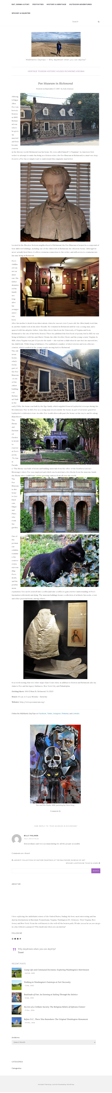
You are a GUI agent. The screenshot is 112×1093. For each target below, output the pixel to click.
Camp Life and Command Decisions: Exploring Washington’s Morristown (56, 969)
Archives (15, 1037)
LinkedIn (76, 714)
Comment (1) (55, 811)
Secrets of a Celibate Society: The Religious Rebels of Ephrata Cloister (54, 1007)
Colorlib (54, 1084)
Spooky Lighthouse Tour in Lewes (83, 863)
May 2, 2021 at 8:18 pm (31, 839)
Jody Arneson (68, 89)
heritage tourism (37, 71)
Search (96, 871)
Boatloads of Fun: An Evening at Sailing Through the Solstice (51, 994)
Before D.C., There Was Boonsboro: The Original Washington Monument (56, 1019)
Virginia (80, 71)
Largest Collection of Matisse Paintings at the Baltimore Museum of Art (48, 860)
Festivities (38, 4)
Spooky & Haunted (21, 13)
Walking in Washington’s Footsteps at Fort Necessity (47, 982)
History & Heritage (56, 4)
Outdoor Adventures (80, 4)
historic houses (55, 71)
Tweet (21, 952)
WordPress (70, 1084)
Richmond (69, 71)
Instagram (57, 714)
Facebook (42, 714)
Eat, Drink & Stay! (20, 4)
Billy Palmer (31, 836)
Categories (16, 1068)
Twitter (49, 714)
